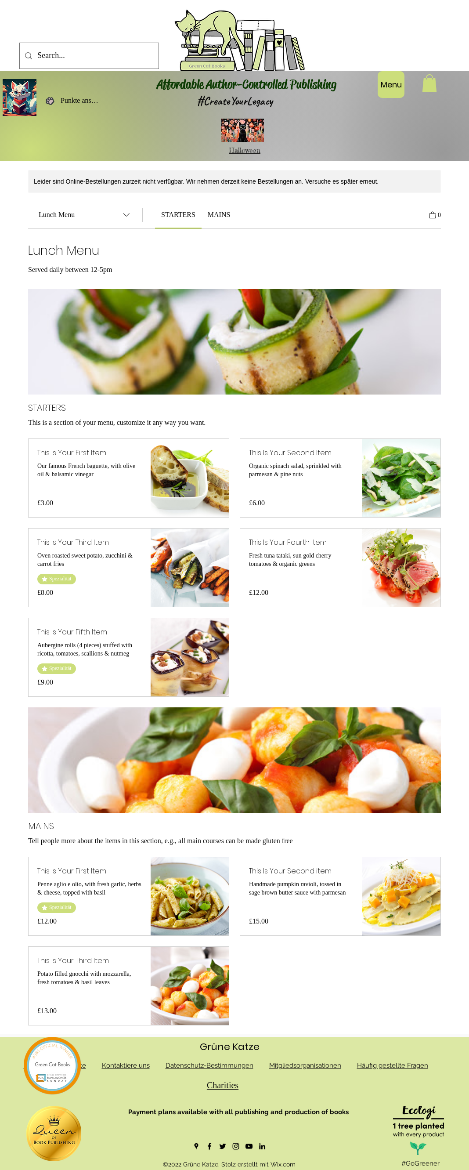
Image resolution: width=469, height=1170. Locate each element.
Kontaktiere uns (126, 1065)
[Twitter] (222, 1146)
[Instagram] (235, 1146)
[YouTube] (249, 1146)
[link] (178, 214)
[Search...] (88, 56)
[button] (429, 83)
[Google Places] (196, 1146)
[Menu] (391, 84)
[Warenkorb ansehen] (435, 214)
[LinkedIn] (262, 1146)
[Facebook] (209, 1146)
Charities (222, 1085)
